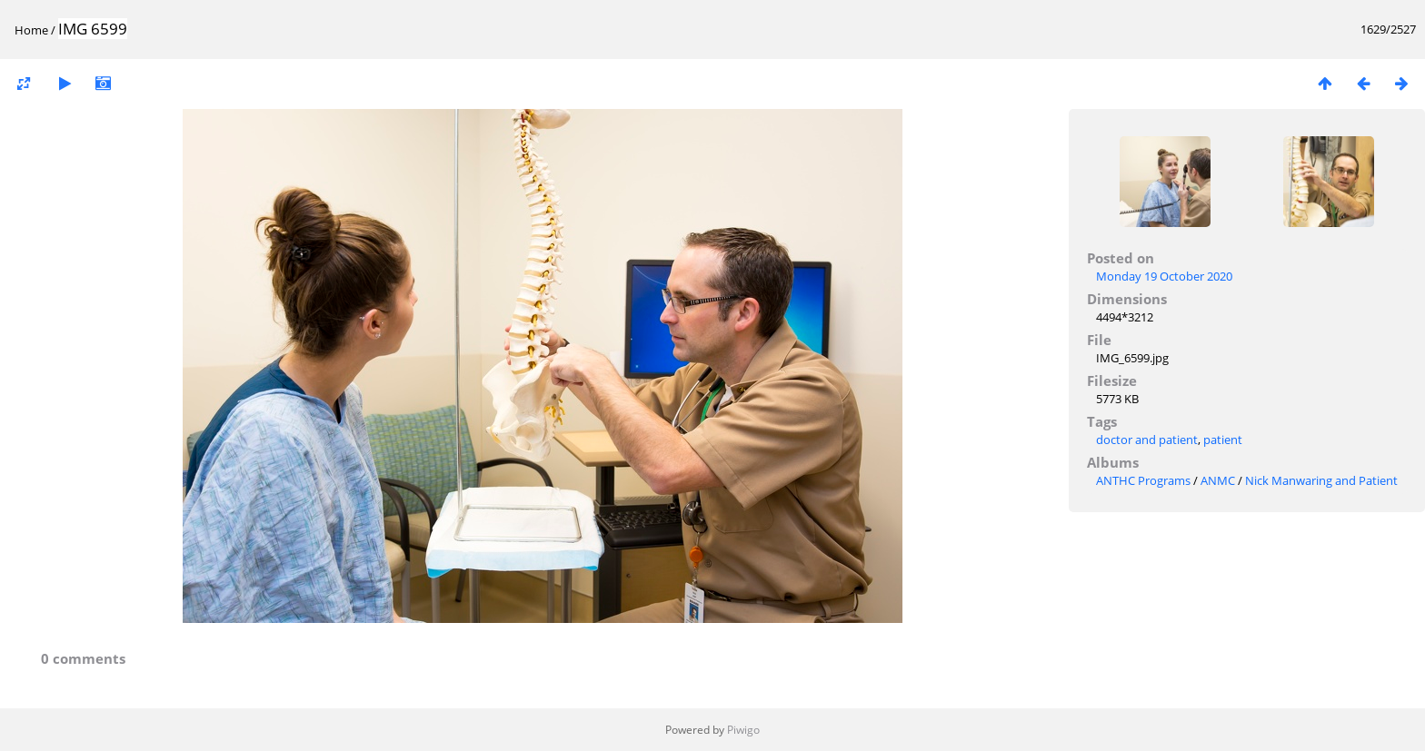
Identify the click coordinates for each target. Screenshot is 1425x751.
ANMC (1218, 480)
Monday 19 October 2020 (1164, 276)
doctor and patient (1147, 439)
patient (1222, 439)
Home (31, 30)
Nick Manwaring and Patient (1321, 480)
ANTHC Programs (1143, 480)
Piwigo (743, 729)
